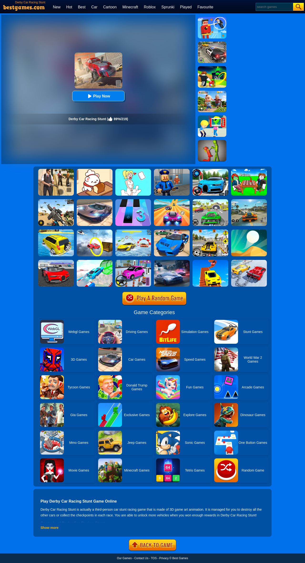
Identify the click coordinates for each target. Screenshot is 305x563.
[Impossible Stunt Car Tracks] (94, 231)
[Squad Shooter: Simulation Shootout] (56, 201)
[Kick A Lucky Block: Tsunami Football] (212, 68)
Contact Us (141, 558)
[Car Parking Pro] (133, 261)
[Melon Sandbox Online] (212, 141)
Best (82, 7)
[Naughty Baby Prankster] (212, 92)
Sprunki (167, 7)
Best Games (180, 558)
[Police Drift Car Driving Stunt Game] (172, 231)
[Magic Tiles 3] (133, 201)
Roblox (150, 7)
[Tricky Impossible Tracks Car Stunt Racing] (210, 261)
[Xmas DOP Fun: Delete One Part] (133, 170)
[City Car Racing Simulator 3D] (172, 261)
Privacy (163, 558)
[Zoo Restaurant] (94, 170)
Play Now (98, 96)
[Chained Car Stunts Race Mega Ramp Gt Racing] (249, 261)
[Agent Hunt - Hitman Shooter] (56, 170)
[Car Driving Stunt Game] (56, 261)
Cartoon (110, 7)
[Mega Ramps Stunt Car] (94, 261)
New (57, 7)
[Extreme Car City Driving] (210, 201)
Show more (49, 528)
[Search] (274, 7)
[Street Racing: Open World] (249, 201)
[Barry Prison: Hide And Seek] (172, 170)
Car (94, 7)
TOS (154, 558)
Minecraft (130, 7)
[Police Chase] (212, 43)
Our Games (124, 558)
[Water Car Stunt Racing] (133, 231)
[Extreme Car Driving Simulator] (94, 201)
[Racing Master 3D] (172, 201)
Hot (69, 7)
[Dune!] (249, 231)
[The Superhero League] (212, 18)
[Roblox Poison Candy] (249, 170)
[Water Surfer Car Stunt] (56, 231)
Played (186, 7)
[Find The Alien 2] (212, 117)
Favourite (205, 7)
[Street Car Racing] (210, 170)
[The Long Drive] (210, 231)
